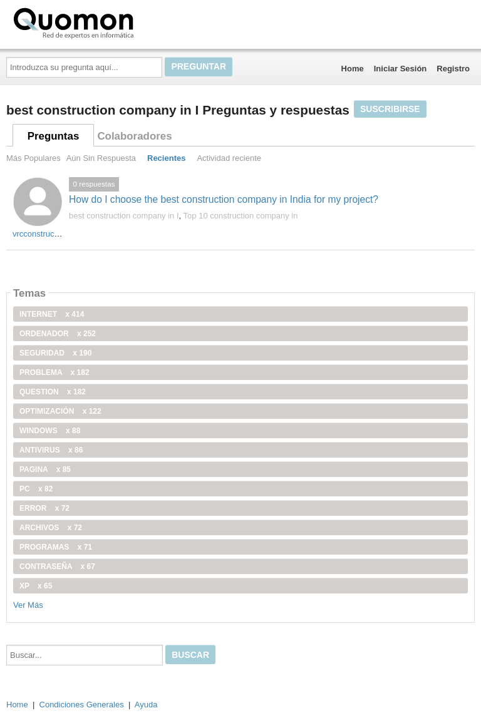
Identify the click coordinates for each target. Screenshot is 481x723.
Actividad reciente (229, 158)
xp (35, 586)
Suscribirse (390, 109)
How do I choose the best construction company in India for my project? (223, 199)
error (44, 508)
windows (49, 430)
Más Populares (33, 158)
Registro (453, 68)
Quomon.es (113, 22)
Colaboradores (134, 136)
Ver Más (28, 605)
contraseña (57, 566)
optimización (60, 411)
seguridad (55, 353)
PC (36, 489)
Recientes (166, 158)
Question (52, 391)
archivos (50, 527)
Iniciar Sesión (400, 68)
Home (352, 68)
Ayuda (146, 704)
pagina (45, 469)
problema (54, 372)
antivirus (51, 450)
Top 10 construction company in (241, 215)
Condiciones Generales (81, 704)
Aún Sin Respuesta (101, 158)
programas (55, 547)
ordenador (57, 333)
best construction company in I (124, 215)
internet (51, 314)
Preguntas (54, 136)
